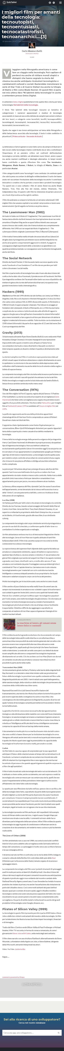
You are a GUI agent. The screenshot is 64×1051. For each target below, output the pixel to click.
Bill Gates (27, 933)
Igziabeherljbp (20, 949)
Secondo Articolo (34, 136)
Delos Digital (18, 102)
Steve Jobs (17, 933)
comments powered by (13, 977)
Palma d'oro (46, 403)
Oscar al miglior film (47, 406)
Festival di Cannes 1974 (17, 406)
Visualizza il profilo (32, 53)
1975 (4, 409)
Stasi (54, 858)
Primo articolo (19, 136)
